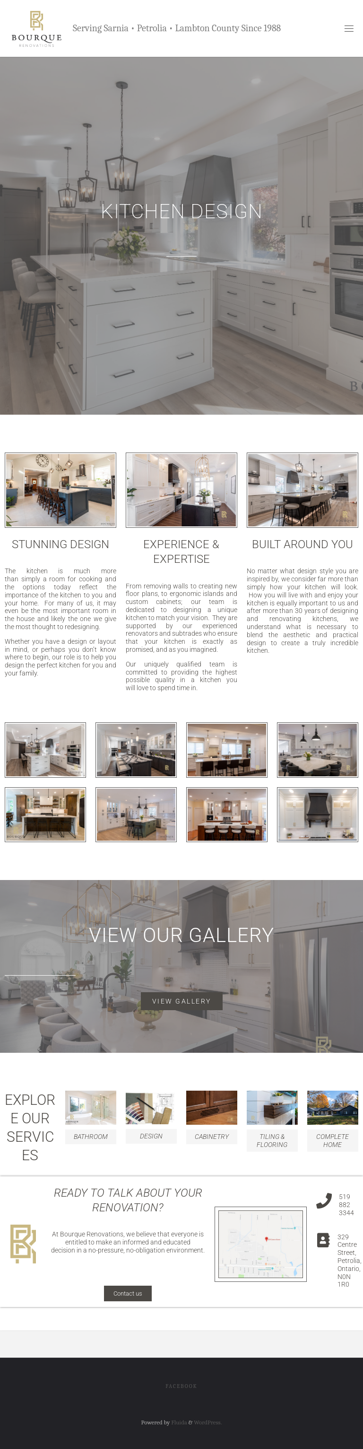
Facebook (181, 1386)
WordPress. (208, 1422)
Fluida (178, 1422)
